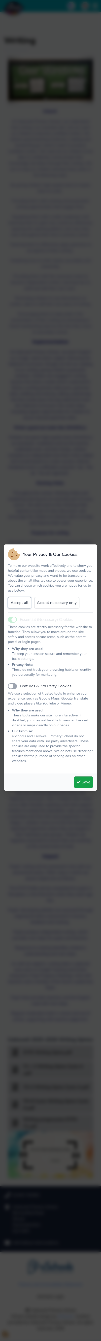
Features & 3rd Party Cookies (45, 686)
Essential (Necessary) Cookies (46, 619)
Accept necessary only (57, 602)
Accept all (20, 602)
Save (83, 782)
